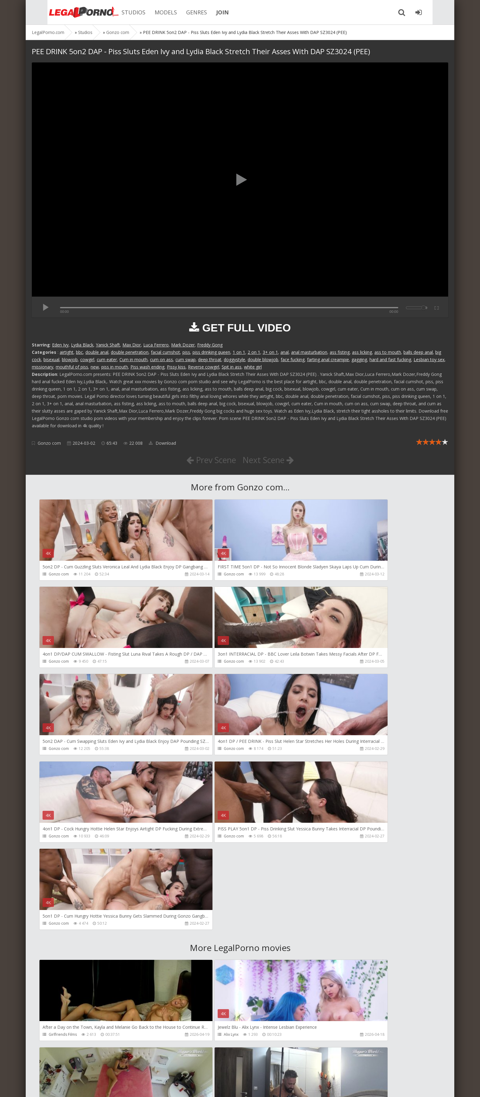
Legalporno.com (65, 12)
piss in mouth (114, 367)
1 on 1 (239, 352)
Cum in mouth (133, 359)
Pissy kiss (176, 367)
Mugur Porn (327, 861)
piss (186, 352)
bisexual (51, 359)
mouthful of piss (72, 367)
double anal (96, 352)
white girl (253, 367)
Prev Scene (209, 460)
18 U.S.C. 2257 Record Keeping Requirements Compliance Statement (227, 1086)
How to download (118, 1068)
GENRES (181, 12)
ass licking (362, 352)
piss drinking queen (211, 352)
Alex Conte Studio (332, 1037)
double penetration (129, 352)
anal (284, 352)
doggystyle (234, 359)
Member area (75, 1068)
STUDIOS (119, 12)
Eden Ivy (60, 345)
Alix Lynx (190, 861)
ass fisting (340, 352)
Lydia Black (82, 345)
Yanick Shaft (108, 345)
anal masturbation (309, 352)
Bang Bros (58, 1037)
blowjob (70, 359)
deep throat (209, 359)
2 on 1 (254, 352)
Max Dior (131, 345)
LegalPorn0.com (77, 1086)
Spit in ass (232, 367)
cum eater (107, 359)
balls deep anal (418, 352)
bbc (79, 352)
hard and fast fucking (390, 359)
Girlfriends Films (63, 861)
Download (162, 443)
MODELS (151, 12)
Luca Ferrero (156, 345)
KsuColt (323, 949)
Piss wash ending (147, 367)
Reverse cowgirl (203, 367)
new (95, 367)
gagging (359, 359)
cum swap (185, 359)
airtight (66, 352)
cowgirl (87, 359)
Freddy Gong (210, 345)
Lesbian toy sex (429, 359)
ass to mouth (387, 352)
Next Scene (270, 460)
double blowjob (263, 359)
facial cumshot (165, 352)
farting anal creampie (328, 359)
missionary (42, 367)
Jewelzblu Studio (197, 1037)
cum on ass (161, 359)
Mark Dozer (183, 345)
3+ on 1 (270, 352)
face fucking (293, 359)
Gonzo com (49, 443)
